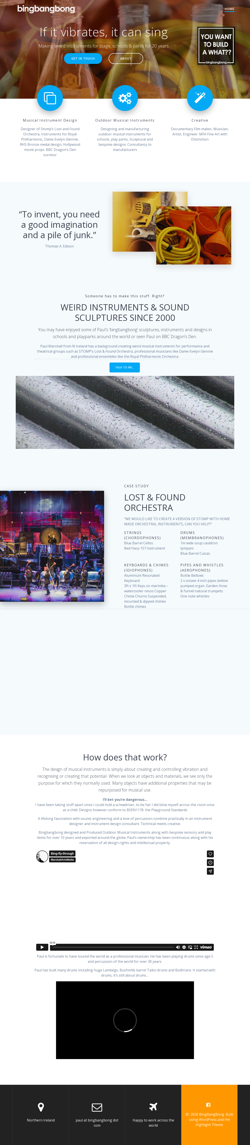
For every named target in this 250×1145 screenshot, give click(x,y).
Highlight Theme (209, 1124)
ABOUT (126, 58)
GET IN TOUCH (83, 58)
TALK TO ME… (124, 367)
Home (229, 9)
